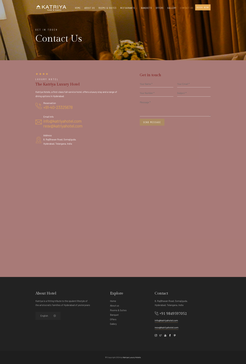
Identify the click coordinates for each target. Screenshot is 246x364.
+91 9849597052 (173, 313)
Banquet (114, 314)
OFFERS (160, 7)
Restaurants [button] (128, 7)
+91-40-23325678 (58, 107)
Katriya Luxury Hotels (132, 357)
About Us (89, 7)
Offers (113, 319)
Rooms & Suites (118, 310)
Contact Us (186, 7)
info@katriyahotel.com (62, 121)
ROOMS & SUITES (108, 7)
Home (78, 7)
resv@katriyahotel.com (62, 126)
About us (114, 305)
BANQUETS (146, 7)
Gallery (171, 7)
